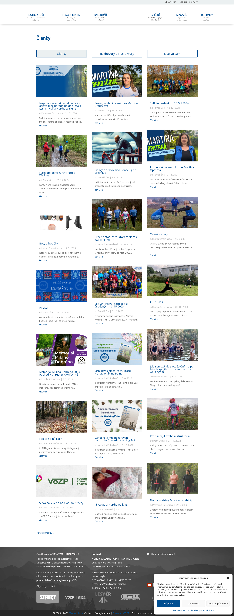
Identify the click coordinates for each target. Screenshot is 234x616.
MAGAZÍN (181, 18)
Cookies (117, 613)
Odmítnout (193, 603)
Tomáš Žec (48, 180)
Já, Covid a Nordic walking (111, 504)
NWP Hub (171, 2)
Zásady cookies (178, 610)
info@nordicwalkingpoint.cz (113, 583)
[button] (228, 577)
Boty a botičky (48, 243)
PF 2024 (44, 307)
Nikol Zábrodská (51, 507)
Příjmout (168, 603)
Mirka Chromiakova (52, 248)
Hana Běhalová (105, 509)
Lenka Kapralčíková (52, 443)
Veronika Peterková (53, 113)
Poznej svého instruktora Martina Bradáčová (116, 104)
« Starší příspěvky (45, 532)
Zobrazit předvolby (218, 603)
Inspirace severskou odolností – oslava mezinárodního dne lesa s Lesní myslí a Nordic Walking (60, 105)
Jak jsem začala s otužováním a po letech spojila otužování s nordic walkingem (172, 369)
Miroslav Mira (76, 613)
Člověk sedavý (159, 234)
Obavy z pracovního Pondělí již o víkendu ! (115, 171)
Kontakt (193, 2)
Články (61, 54)
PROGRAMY (206, 18)
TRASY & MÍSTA (71, 18)
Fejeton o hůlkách (50, 438)
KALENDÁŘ (100, 18)
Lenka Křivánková (51, 379)
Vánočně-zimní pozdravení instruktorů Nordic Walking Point (116, 439)
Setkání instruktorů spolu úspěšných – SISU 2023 (111, 305)
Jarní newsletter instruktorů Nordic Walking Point (113, 372)
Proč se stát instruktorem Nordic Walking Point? (116, 238)
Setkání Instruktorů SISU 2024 (169, 103)
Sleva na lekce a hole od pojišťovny (61, 503)
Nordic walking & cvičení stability (171, 500)
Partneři (183, 2)
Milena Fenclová (161, 376)
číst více (43, 125)
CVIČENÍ (155, 18)
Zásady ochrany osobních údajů (200, 610)
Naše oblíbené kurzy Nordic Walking (57, 174)
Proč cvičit (156, 302)
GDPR (126, 613)
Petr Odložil (159, 440)
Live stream (172, 54)
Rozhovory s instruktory (117, 54)
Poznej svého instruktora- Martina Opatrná (172, 168)
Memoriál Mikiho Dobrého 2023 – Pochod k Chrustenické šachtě (60, 373)
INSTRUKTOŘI (35, 18)
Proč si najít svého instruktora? (170, 436)
